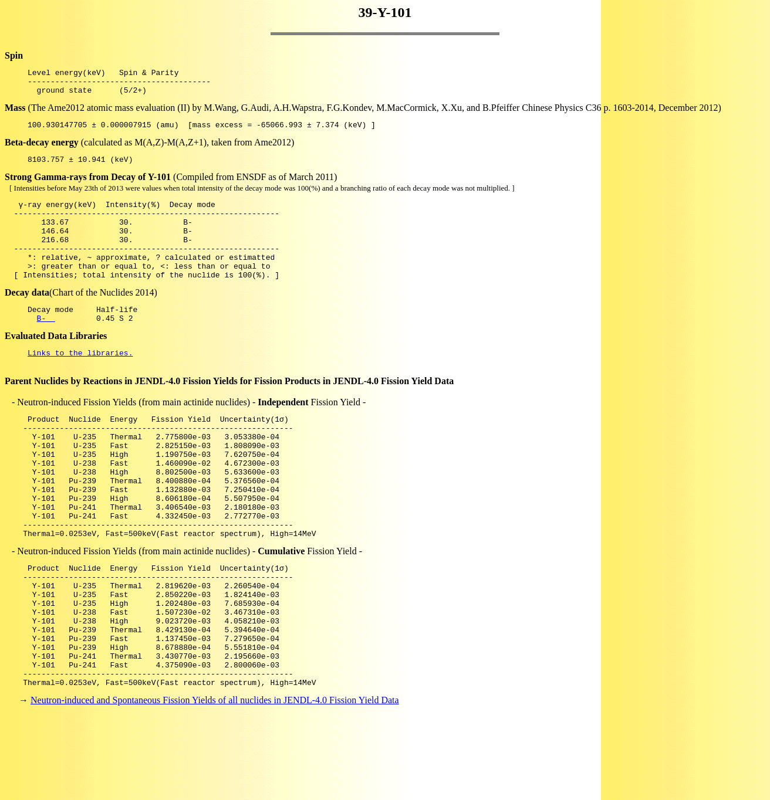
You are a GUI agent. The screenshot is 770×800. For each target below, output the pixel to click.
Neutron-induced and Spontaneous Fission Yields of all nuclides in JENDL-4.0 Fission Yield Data (215, 779)
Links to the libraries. (80, 382)
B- (46, 346)
